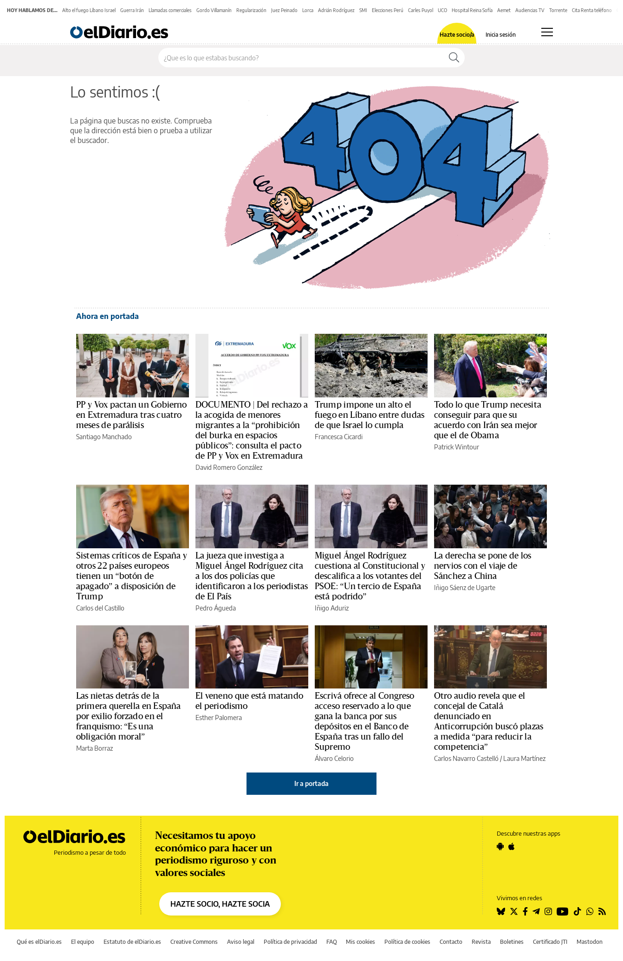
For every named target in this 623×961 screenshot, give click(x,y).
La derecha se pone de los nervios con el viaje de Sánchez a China (482, 566)
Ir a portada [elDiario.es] (311, 783)
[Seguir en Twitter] (514, 911)
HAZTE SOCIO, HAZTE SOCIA (220, 904)
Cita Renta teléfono (592, 10)
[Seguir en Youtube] (563, 911)
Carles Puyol (420, 10)
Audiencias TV (530, 10)
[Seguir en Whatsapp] (590, 911)
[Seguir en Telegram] (536, 911)
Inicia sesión (501, 35)
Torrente (558, 10)
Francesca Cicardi (339, 437)
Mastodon (590, 941)
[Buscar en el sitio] (301, 57)
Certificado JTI (550, 941)
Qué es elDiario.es (39, 941)
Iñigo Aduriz (332, 608)
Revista (481, 941)
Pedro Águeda (215, 608)
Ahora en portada (107, 316)
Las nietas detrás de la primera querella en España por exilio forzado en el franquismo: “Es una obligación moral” (128, 716)
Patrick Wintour (456, 447)
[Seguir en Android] (500, 846)
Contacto (451, 941)
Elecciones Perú (387, 10)
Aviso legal (240, 941)
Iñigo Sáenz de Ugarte (464, 587)
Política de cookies (407, 941)
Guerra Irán (132, 10)
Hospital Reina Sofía (472, 10)
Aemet (504, 10)
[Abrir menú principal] (547, 32)
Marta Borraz (94, 748)
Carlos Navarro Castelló (466, 758)
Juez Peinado (284, 10)
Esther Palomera (218, 717)
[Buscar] (454, 57)
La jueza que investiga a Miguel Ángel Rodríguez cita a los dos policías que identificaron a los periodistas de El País (251, 576)
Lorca (307, 10)
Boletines (512, 941)
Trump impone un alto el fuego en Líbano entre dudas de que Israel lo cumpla (369, 415)
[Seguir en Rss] (602, 911)
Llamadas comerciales (170, 10)
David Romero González (228, 467)
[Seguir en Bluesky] (501, 911)
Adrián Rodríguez (336, 10)
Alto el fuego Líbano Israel (89, 10)
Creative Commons (194, 941)
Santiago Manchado (104, 437)
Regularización (251, 10)
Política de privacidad (290, 941)
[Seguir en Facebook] (525, 911)
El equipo (82, 941)
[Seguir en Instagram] (548, 911)
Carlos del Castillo (100, 608)
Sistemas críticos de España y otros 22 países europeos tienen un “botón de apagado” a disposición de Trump (131, 576)
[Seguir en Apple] (511, 846)
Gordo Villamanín (214, 10)
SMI (363, 10)
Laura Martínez (524, 758)
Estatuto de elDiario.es (132, 941)
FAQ (331, 941)
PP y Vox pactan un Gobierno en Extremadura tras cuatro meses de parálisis (131, 415)
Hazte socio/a (457, 35)
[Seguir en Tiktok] (577, 911)
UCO (442, 10)
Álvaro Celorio (334, 758)
